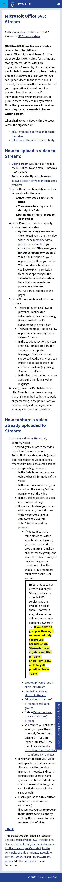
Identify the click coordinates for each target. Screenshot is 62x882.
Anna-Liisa (20, 32)
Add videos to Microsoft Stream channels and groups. (38, 704)
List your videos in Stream (27, 438)
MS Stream (24, 36)
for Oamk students (43, 844)
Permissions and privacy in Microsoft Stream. (38, 716)
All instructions (44, 840)
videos (36, 36)
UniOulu (21, 857)
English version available (19, 840)
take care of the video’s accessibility (33, 140)
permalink (30, 861)
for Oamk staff (22, 844)
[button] (59, 726)
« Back (9, 829)
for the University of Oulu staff (23, 848)
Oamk (8, 844)
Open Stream (20, 164)
